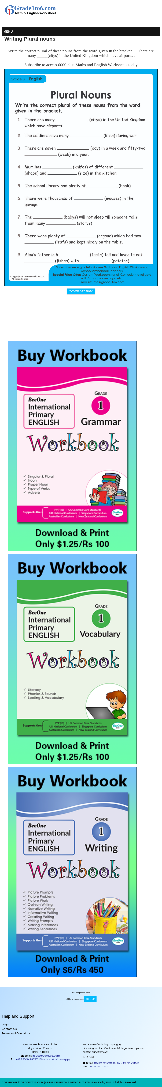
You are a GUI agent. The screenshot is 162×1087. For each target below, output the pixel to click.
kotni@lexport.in (128, 1062)
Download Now (81, 291)
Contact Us (9, 1028)
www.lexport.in (99, 1066)
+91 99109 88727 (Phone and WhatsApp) (43, 1059)
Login (5, 1024)
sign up (90, 999)
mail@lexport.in (104, 1062)
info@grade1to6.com (46, 1055)
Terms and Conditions (16, 1033)
